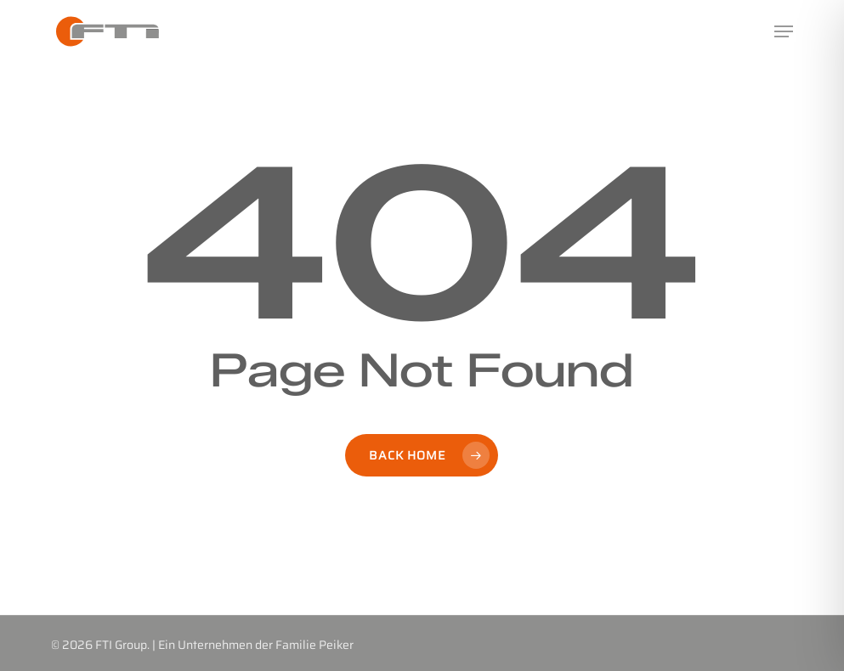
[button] (783, 31)
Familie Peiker (314, 644)
